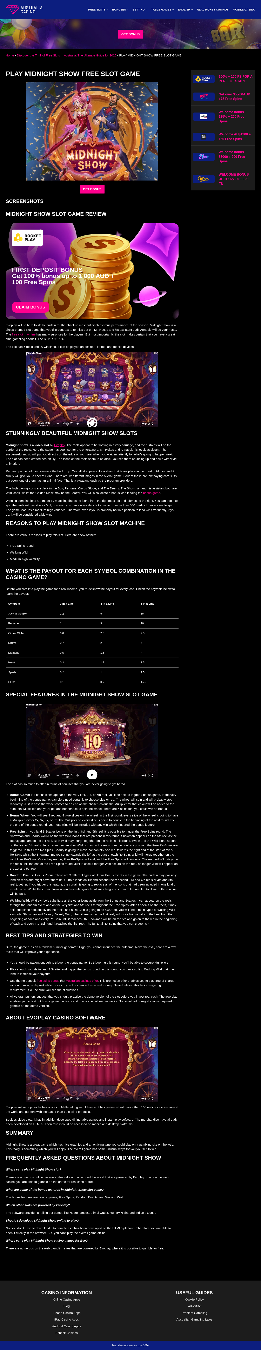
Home (10, 55)
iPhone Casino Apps (66, 1313)
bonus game (151, 493)
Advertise (194, 1306)
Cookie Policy (194, 1299)
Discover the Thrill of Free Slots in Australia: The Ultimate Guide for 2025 (66, 55)
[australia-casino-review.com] (24, 10)
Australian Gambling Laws (194, 1319)
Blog (66, 1306)
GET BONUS (130, 34)
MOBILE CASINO (244, 9)
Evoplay (59, 445)
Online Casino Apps (66, 1299)
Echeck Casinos (66, 1333)
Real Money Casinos (213, 9)
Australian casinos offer (82, 980)
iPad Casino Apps (66, 1319)
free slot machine (23, 334)
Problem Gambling (194, 1313)
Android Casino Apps (66, 1326)
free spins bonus (47, 980)
